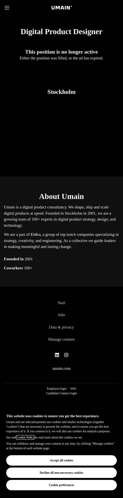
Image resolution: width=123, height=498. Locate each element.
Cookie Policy (25, 437)
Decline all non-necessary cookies (61, 472)
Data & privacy (61, 327)
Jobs (61, 315)
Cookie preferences (61, 485)
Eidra (36, 234)
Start (61, 302)
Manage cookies (61, 339)
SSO (73, 388)
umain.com (62, 368)
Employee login (57, 388)
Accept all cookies (61, 460)
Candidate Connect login (61, 393)
